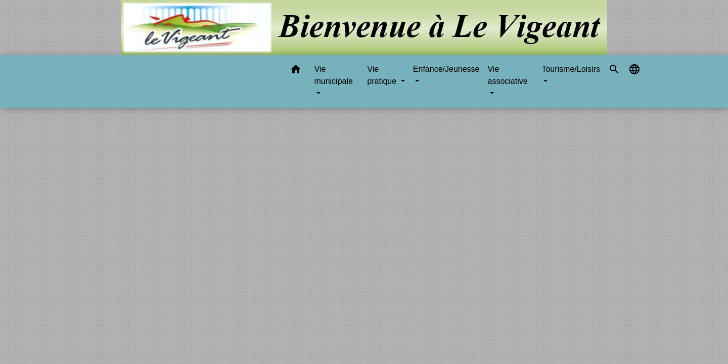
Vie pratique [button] (382, 75)
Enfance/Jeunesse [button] (446, 69)
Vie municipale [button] (333, 75)
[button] (296, 71)
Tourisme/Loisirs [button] (570, 69)
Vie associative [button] (507, 75)
